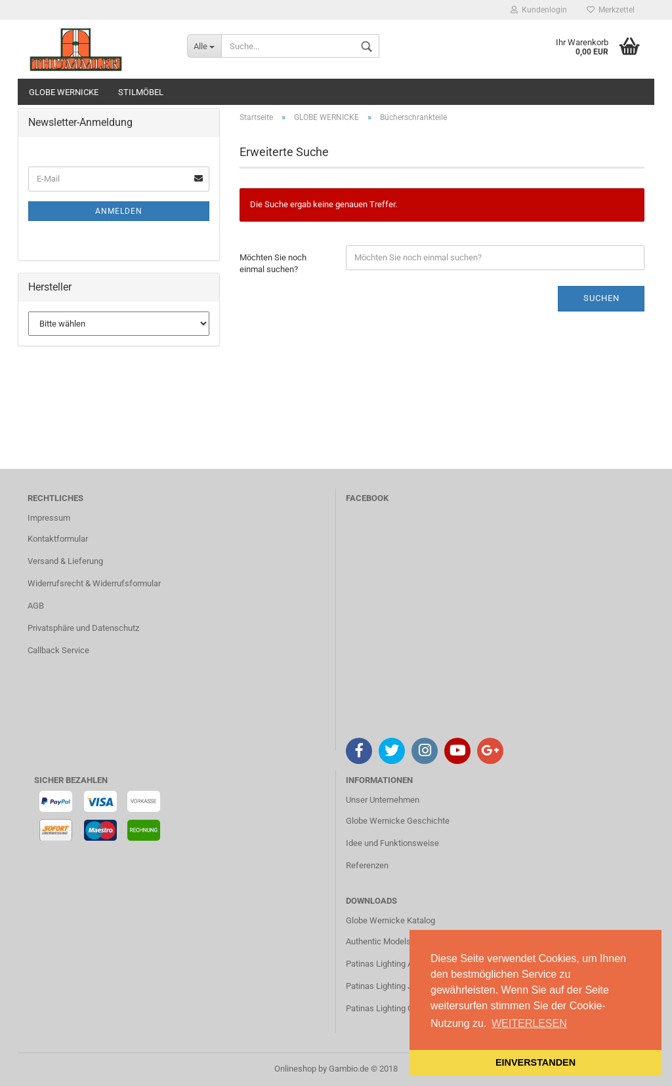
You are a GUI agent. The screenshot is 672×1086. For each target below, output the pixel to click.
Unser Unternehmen (382, 800)
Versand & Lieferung (65, 561)
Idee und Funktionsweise (392, 843)
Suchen (601, 298)
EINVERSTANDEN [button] (535, 1062)
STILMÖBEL (140, 92)
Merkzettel (611, 9)
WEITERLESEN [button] (529, 1023)
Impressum (49, 518)
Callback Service (58, 650)
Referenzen (367, 865)
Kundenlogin (539, 9)
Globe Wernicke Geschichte (398, 821)
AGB (36, 606)
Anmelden (118, 211)
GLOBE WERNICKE (63, 92)
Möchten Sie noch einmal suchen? (273, 263)
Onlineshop (295, 1069)
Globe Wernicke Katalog (390, 920)
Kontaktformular (58, 539)
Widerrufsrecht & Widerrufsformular (94, 583)
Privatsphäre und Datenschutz (83, 628)
